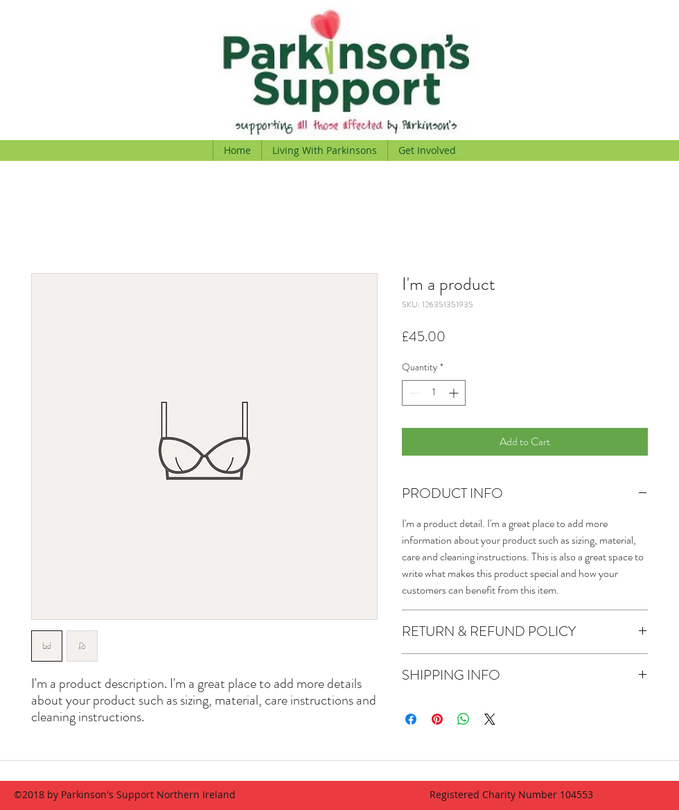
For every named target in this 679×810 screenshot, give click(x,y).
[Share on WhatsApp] (463, 719)
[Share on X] (490, 719)
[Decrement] (412, 393)
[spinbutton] (433, 393)
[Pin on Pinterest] (437, 719)
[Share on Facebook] (411, 719)
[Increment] (455, 393)
